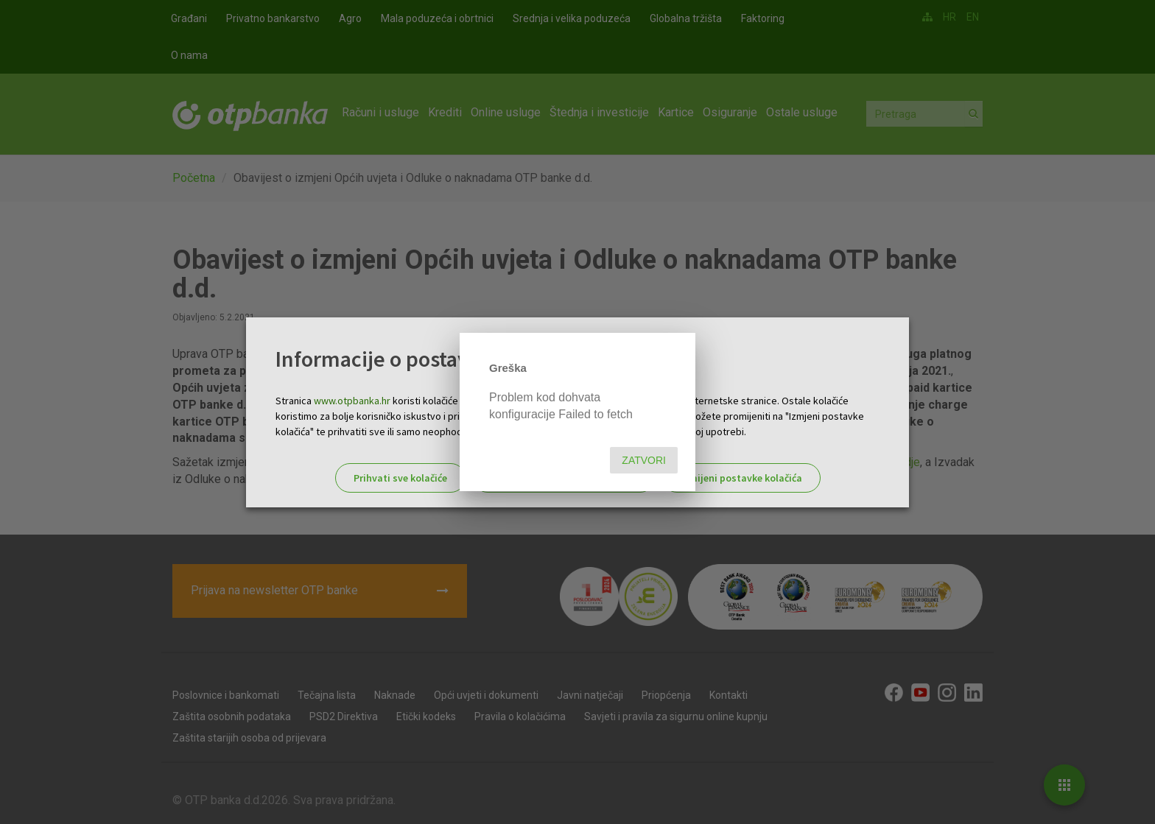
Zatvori (644, 460)
